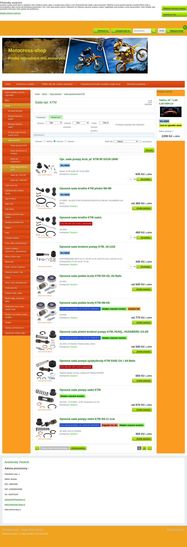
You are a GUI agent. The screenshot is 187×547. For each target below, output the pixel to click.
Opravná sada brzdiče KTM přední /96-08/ (85, 188)
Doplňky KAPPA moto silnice (14, 215)
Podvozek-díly (11, 288)
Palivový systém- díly (14, 272)
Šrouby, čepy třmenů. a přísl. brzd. (17, 133)
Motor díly (9, 262)
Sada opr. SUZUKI (18, 175)
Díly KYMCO (10, 199)
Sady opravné (14, 140)
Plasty (7, 277)
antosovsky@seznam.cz (15, 499)
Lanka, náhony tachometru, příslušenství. (16, 249)
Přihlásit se (103, 31)
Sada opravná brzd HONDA (18, 152)
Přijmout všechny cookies (174, 8)
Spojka (8, 322)
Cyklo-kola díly (11, 185)
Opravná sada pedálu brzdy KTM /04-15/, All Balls (91, 275)
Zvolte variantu (143, 208)
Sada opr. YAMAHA (18, 180)
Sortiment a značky (25, 84)
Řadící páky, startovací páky (14, 299)
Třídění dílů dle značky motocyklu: (57, 84)
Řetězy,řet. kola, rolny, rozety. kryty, (14, 307)
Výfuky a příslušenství (14, 328)
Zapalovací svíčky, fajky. (15, 333)
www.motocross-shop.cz (15, 504)
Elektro (8, 228)
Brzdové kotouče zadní (15, 125)
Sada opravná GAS (18, 145)
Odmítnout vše (169, 15)
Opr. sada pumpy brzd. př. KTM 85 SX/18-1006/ (89, 159)
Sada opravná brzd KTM (18, 168)
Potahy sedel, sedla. (13, 293)
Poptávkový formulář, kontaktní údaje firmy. (101, 84)
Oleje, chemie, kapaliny (15, 267)
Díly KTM (9, 204)
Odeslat (149, 150)
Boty (7, 100)
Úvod (7, 84)
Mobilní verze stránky (176, 529)
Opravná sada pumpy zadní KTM (80, 389)
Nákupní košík (176, 31)
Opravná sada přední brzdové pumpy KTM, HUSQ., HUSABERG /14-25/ (104, 331)
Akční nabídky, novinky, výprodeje (15, 93)
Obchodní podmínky (136, 84)
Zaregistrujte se (123, 31)
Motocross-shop (27, 50)
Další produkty (78, 448)
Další (149, 448)
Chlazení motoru (12, 238)
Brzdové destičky (15, 111)
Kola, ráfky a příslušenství (16, 243)
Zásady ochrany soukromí (32, 529)
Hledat (153, 30)
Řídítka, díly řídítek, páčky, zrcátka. (16, 315)
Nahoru (37, 448)
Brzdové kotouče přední (15, 117)
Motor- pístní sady (12, 256)
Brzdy (7, 106)
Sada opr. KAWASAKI (15, 160)
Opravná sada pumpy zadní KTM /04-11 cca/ (87, 418)
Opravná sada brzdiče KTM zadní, (81, 217)
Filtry (7, 233)
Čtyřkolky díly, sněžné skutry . (14, 191)
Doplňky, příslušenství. (14, 222)
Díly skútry (9, 209)
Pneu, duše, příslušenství (16, 283)
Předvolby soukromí (10, 529)
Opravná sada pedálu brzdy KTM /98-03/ (85, 302)
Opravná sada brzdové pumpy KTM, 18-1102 (87, 246)
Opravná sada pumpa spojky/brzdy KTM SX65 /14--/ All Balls (97, 360)
